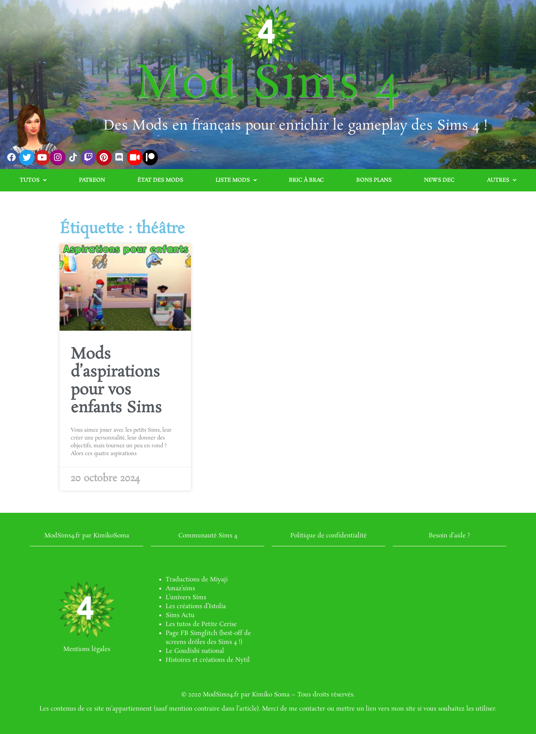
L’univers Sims (186, 597)
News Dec (439, 180)
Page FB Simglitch (191, 633)
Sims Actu (180, 615)
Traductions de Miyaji (197, 579)
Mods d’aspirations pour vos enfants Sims (116, 381)
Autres (501, 180)
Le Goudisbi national (195, 651)
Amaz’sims (180, 588)
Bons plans (374, 180)
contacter (312, 709)
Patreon (92, 180)
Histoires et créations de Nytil (208, 660)
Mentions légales (86, 649)
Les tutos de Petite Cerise (201, 624)
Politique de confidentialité (328, 535)
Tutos (33, 180)
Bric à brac (306, 180)
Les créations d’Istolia (196, 606)
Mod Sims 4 (268, 84)
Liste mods (236, 180)
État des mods (160, 180)
